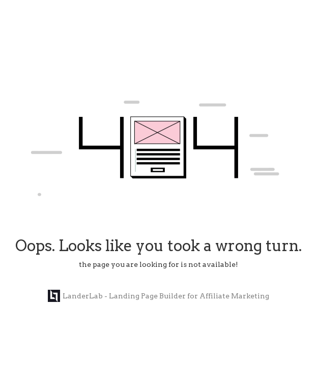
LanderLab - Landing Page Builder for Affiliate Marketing (158, 296)
